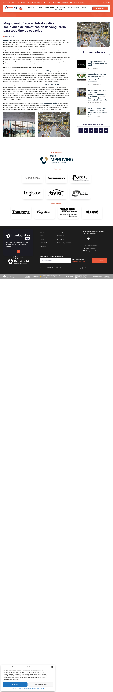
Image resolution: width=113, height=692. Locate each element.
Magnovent (7, 40)
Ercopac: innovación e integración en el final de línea (97, 64)
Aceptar (15, 684)
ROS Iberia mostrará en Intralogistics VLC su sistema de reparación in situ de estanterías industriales (97, 78)
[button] (52, 667)
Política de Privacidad (30, 688)
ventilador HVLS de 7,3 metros (54, 85)
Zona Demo (49, 7)
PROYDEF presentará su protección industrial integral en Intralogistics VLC (97, 111)
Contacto (58, 9)
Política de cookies (17, 688)
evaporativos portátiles (49, 103)
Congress (61, 7)
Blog (84, 7)
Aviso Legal (40, 688)
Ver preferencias (41, 684)
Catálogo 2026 (73, 7)
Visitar (39, 7)
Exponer (31, 7)
